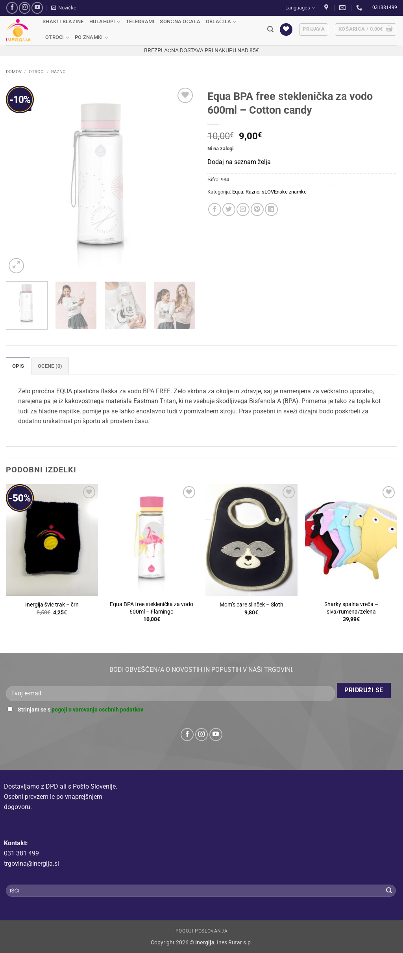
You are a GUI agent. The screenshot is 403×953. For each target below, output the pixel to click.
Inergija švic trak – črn (52, 604)
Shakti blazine (63, 21)
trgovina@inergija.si (31, 863)
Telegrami (140, 21)
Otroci (57, 37)
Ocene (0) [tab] (50, 366)
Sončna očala (180, 21)
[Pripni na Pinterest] (257, 209)
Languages (300, 7)
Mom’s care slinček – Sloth (251, 604)
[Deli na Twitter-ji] (228, 209)
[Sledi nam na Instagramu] (24, 7)
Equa (237, 192)
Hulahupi (105, 22)
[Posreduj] (389, 891)
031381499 (384, 7)
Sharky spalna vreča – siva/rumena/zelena (351, 608)
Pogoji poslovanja (201, 931)
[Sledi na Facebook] (12, 7)
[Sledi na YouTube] (37, 7)
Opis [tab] (18, 366)
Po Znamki (91, 37)
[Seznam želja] (286, 29)
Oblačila (221, 22)
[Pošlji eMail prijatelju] (243, 209)
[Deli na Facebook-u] (214, 209)
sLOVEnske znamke (284, 192)
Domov (14, 71)
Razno (58, 71)
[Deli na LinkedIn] (271, 209)
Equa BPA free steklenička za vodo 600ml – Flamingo (151, 608)
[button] (63, 8)
